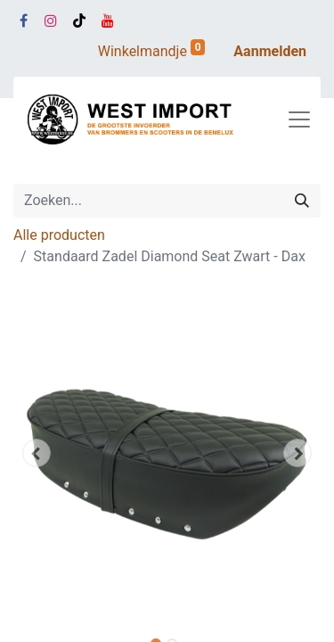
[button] (36, 453)
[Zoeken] (302, 201)
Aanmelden (269, 51)
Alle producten (59, 234)
